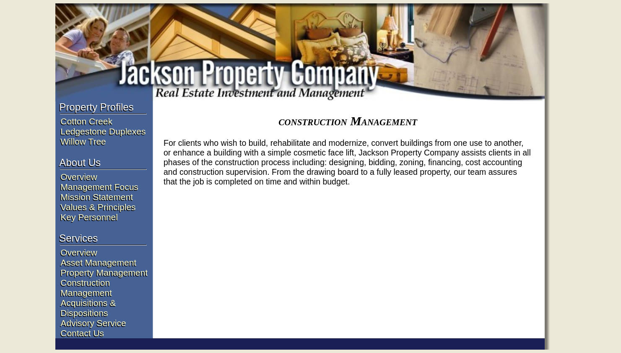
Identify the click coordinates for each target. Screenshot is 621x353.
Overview (78, 177)
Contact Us (82, 333)
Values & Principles (97, 207)
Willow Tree (83, 141)
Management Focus (99, 187)
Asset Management (98, 262)
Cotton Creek (86, 121)
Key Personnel (89, 217)
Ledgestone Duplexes (103, 131)
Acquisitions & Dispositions (88, 308)
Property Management (104, 272)
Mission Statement (96, 197)
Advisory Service (93, 323)
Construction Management (86, 288)
